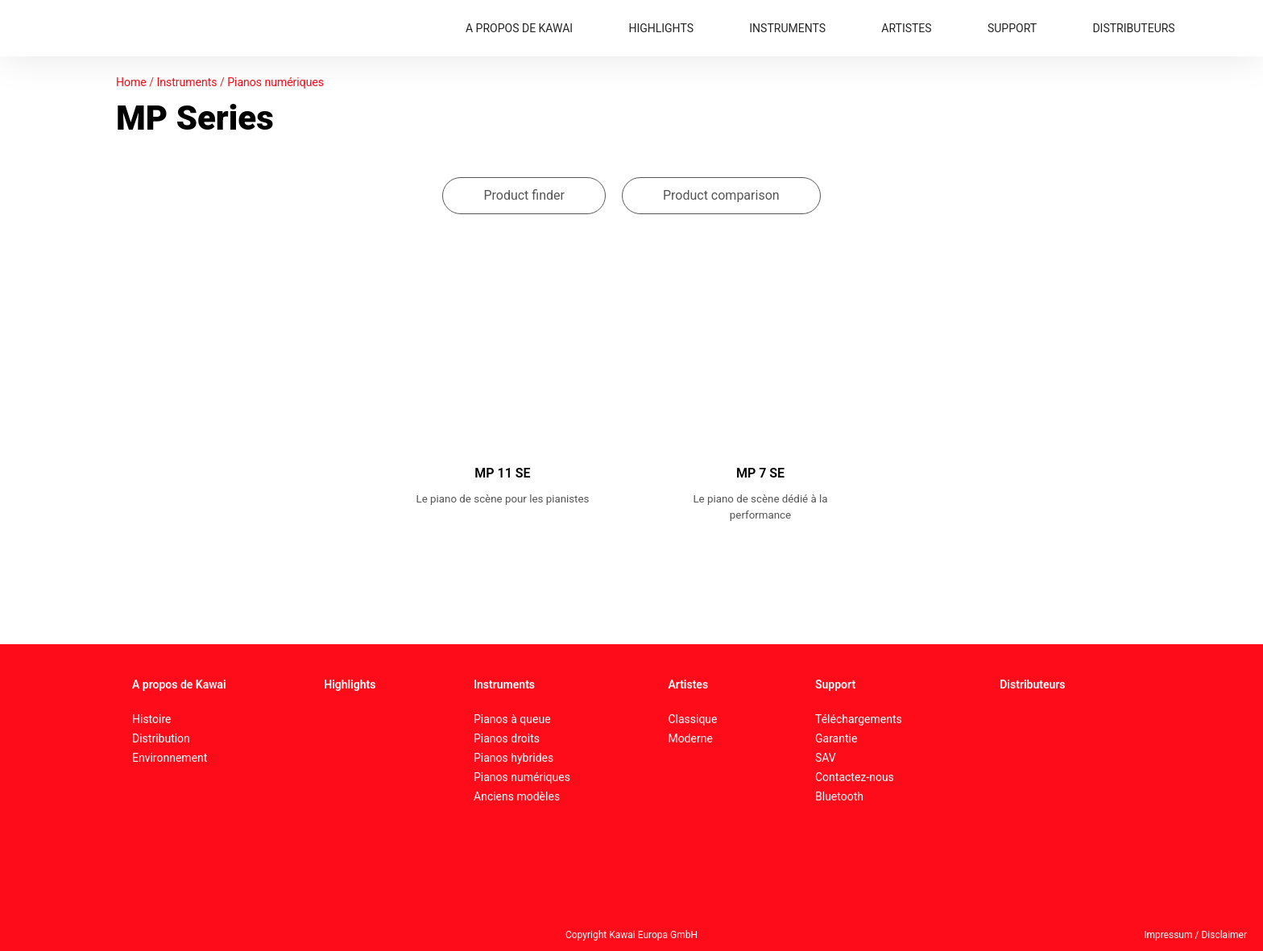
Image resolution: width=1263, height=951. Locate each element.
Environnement (169, 757)
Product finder (524, 195)
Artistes (688, 684)
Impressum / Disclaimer (1195, 935)
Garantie (836, 738)
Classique (692, 719)
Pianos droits (507, 738)
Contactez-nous (854, 777)
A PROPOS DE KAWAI (519, 28)
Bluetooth (839, 796)
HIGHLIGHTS (661, 28)
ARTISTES (906, 28)
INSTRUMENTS (787, 28)
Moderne (690, 738)
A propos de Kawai (179, 684)
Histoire (152, 719)
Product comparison (721, 195)
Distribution (161, 738)
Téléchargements (858, 719)
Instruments (186, 82)
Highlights (349, 684)
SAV (825, 757)
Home (131, 82)
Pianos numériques (275, 82)
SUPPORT (1012, 28)
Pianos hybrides (513, 757)
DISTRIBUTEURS (1133, 28)
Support (835, 684)
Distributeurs (1032, 684)
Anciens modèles (517, 796)
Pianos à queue (512, 719)
